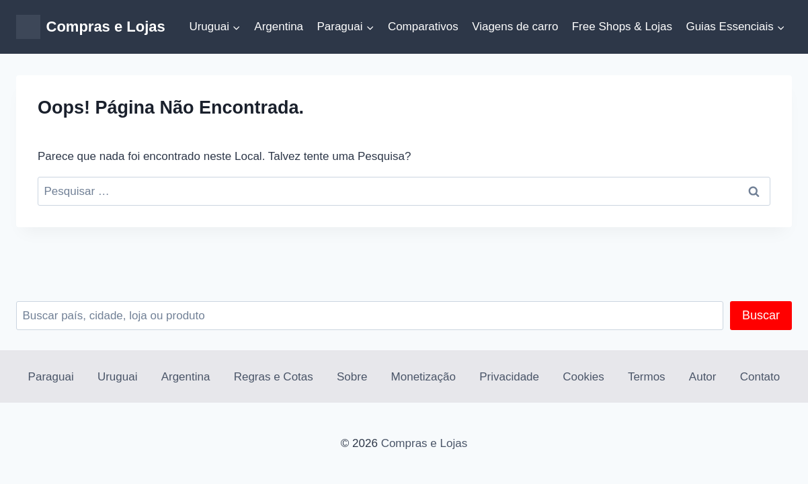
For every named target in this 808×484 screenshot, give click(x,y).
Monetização (423, 376)
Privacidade (509, 376)
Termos (646, 376)
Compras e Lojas (424, 443)
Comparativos (423, 26)
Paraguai (51, 376)
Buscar (761, 315)
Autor (703, 376)
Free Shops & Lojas (622, 26)
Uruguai (117, 376)
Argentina (278, 26)
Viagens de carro (515, 26)
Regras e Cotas (273, 376)
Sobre (352, 376)
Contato (760, 376)
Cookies (583, 376)
